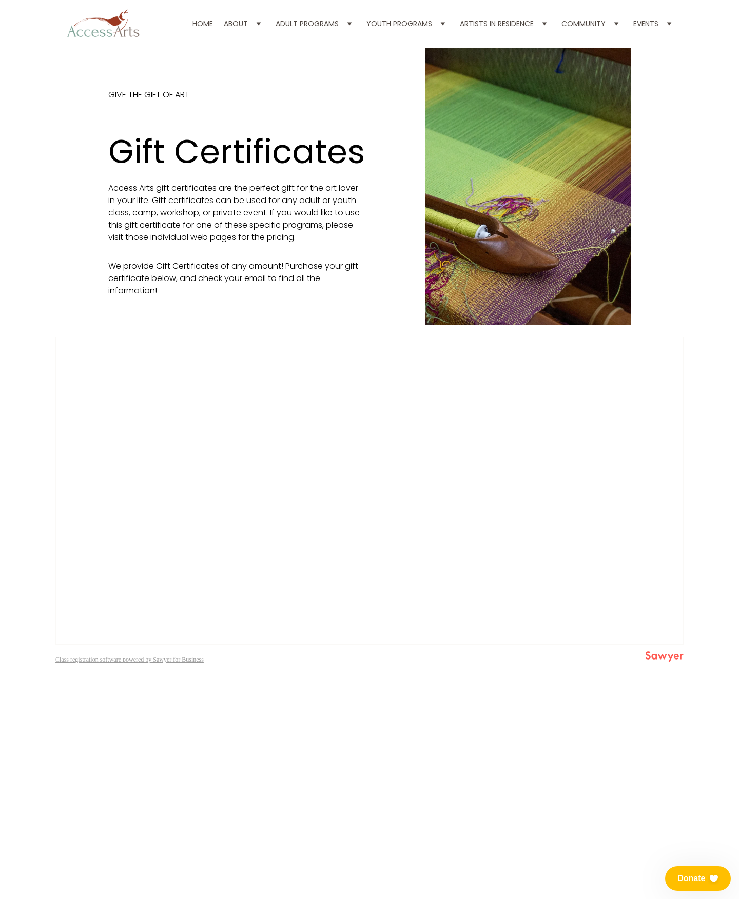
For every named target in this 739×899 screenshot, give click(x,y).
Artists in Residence (497, 23)
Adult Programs (307, 23)
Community (583, 23)
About (236, 23)
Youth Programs (399, 23)
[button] (698, 878)
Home (202, 23)
